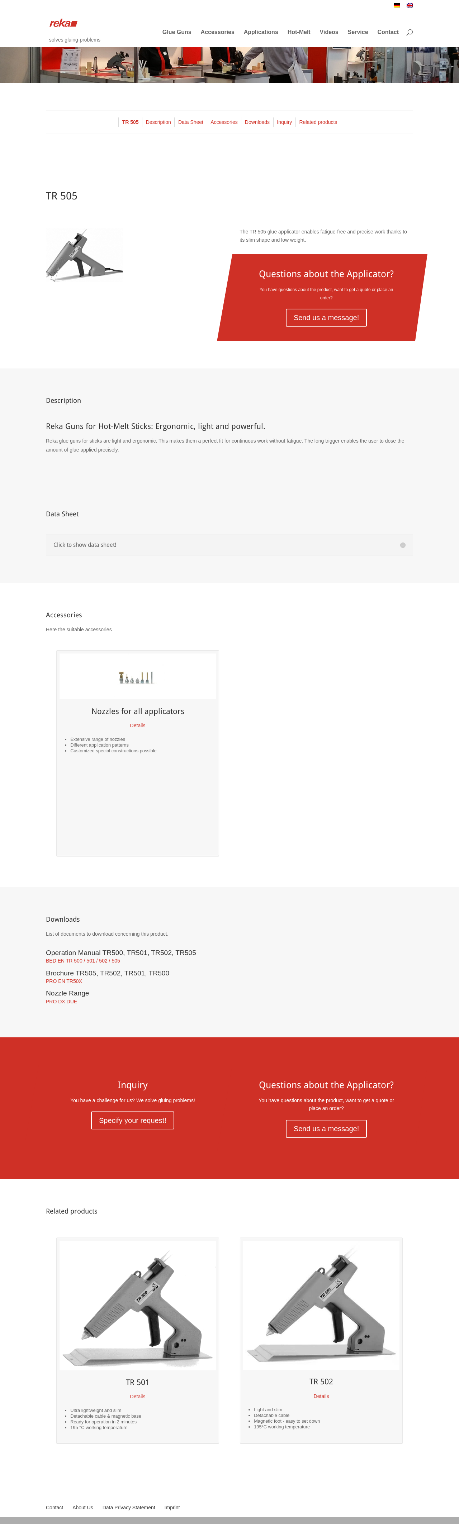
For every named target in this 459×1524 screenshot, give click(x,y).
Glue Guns (176, 32)
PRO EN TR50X (64, 981)
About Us (82, 1507)
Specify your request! (132, 1120)
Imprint (172, 1507)
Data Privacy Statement (129, 1507)
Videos (329, 32)
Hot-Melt (299, 32)
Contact (388, 32)
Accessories (218, 32)
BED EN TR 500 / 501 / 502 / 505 (83, 961)
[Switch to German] (397, 7)
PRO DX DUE (61, 1001)
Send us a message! (326, 318)
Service (358, 32)
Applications (261, 32)
